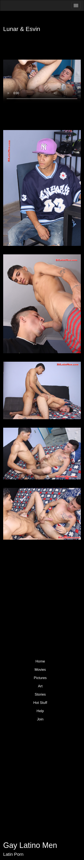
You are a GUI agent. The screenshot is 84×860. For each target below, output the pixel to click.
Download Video (42, 114)
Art (40, 686)
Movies (40, 670)
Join (40, 719)
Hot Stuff (40, 703)
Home (40, 661)
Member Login (21, 52)
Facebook (32, 749)
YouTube (49, 749)
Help (40, 711)
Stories (40, 694)
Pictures (40, 678)
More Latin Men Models (44, 608)
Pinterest (41, 749)
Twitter (24, 749)
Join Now (44, 632)
